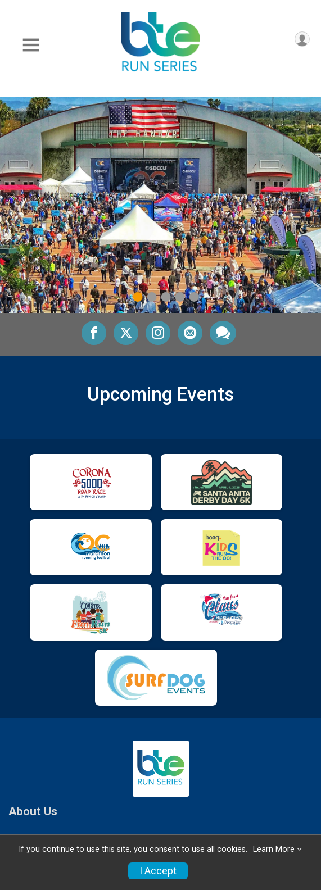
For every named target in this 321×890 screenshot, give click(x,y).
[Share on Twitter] (126, 332)
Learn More (274, 849)
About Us (32, 811)
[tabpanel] (160, 205)
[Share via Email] (190, 332)
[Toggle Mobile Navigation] (31, 45)
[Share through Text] (223, 332)
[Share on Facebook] (94, 332)
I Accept (158, 871)
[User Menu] (302, 39)
